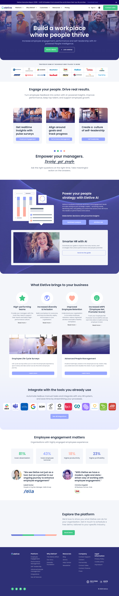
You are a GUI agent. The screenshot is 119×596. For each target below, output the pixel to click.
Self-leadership (93, 139)
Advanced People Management (80, 358)
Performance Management (60, 139)
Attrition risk (98, 222)
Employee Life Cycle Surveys (25, 358)
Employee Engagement (28, 139)
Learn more (33, 373)
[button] (27, 126)
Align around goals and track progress (58, 130)
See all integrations (59, 416)
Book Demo (68, 533)
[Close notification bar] (116, 2)
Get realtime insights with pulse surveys (25, 130)
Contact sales (110, 8)
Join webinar (67, 50)
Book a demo (51, 50)
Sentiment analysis (74, 222)
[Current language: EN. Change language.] (99, 7)
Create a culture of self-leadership (93, 128)
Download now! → (93, 2)
